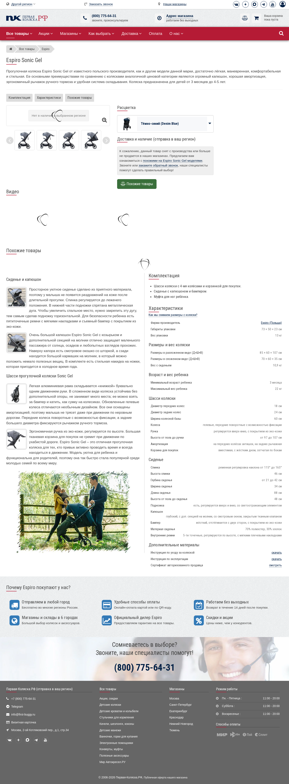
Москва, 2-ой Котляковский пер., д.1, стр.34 (40, 730)
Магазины (70, 33)
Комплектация (19, 97)
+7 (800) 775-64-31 (23, 698)
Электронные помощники (116, 743)
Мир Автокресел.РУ (113, 762)
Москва (174, 698)
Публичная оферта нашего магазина (165, 777)
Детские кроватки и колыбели (119, 711)
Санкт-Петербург (180, 704)
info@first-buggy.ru (23, 714)
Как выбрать (101, 33)
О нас (176, 33)
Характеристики (49, 97)
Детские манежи (110, 730)
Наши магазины (174, 4)
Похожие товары (79, 97)
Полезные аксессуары (114, 755)
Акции (46, 33)
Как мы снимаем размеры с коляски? (173, 315)
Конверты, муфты (111, 749)
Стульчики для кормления (117, 717)
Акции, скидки (109, 698)
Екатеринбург (178, 711)
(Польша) (271, 323)
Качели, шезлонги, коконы (117, 723)
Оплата (155, 33)
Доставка (131, 33)
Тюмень (174, 730)
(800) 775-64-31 (104, 16)
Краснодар (176, 717)
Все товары (108, 689)
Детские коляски (110, 704)
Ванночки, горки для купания (119, 736)
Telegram (17, 706)
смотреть (275, 565)
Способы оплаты (228, 724)
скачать (277, 552)
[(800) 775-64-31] (85, 18)
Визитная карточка (23, 722)
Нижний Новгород (181, 723)
